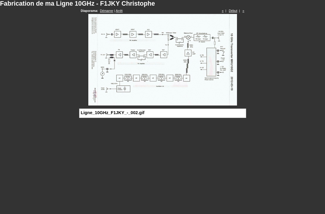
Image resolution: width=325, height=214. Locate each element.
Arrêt (119, 10)
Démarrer (106, 10)
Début (233, 10)
